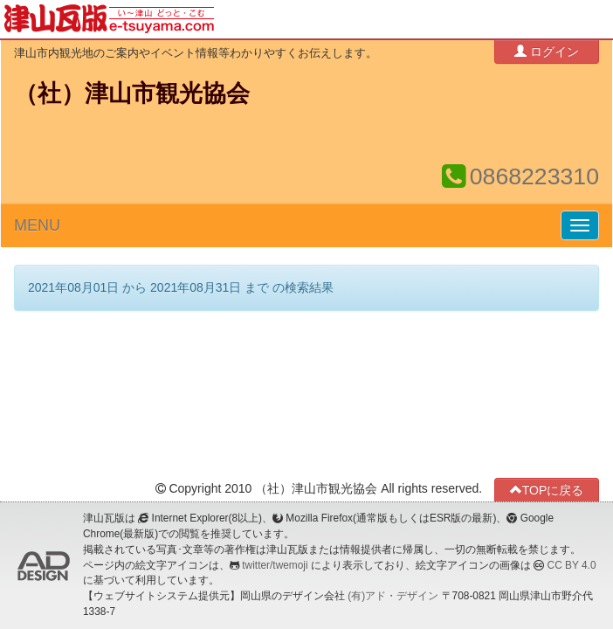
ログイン (546, 51)
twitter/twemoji (274, 565)
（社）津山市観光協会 (132, 93)
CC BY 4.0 (572, 565)
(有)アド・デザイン (393, 596)
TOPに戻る (547, 489)
